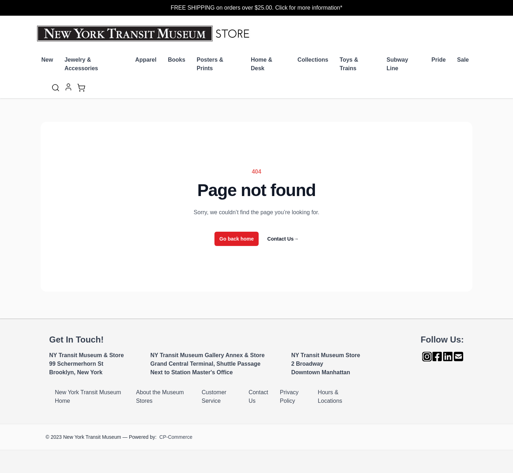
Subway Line (397, 64)
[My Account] (68, 87)
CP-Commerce (175, 437)
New (47, 60)
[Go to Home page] (145, 33)
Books (176, 60)
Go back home (236, 239)
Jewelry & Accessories (81, 64)
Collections (312, 60)
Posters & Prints (210, 64)
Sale (463, 60)
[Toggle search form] (55, 87)
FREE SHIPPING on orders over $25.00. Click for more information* (256, 8)
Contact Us (283, 239)
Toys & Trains (349, 64)
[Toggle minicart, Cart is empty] (81, 87)
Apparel (146, 60)
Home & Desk (261, 64)
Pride (438, 60)
